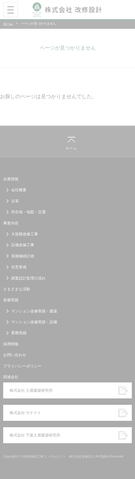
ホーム (8, 23)
